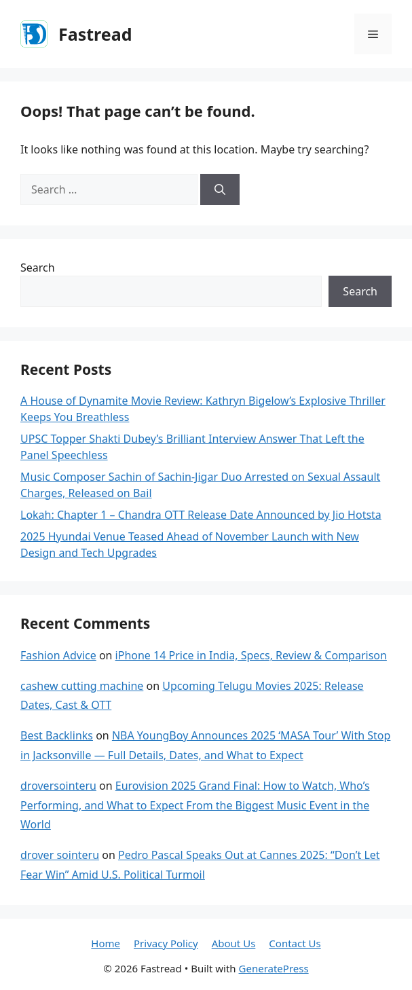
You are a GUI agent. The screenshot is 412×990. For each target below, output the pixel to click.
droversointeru (58, 785)
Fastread (95, 33)
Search (37, 267)
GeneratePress (274, 968)
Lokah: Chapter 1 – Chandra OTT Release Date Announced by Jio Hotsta (200, 514)
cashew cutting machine (81, 685)
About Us (234, 943)
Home (105, 943)
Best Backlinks (56, 735)
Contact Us (294, 943)
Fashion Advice (58, 655)
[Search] (220, 189)
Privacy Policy (166, 943)
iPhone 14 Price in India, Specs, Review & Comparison (251, 655)
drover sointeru (59, 854)
